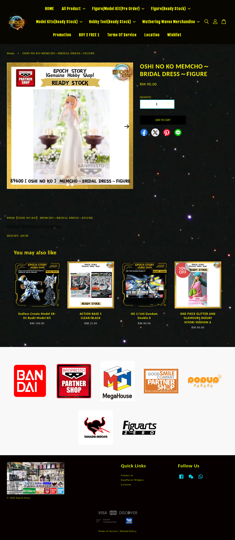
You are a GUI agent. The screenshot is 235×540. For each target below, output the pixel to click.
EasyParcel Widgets (132, 480)
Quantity (145, 97)
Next (127, 126)
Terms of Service (108, 531)
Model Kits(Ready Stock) (59, 22)
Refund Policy (128, 531)
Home (10, 53)
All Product (73, 8)
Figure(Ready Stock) (170, 8)
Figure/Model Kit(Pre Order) (118, 8)
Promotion (62, 35)
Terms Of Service (122, 35)
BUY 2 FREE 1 (89, 35)
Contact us (127, 475)
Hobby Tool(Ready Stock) (112, 22)
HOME (49, 8)
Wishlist (174, 35)
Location (151, 35)
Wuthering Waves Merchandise (171, 22)
